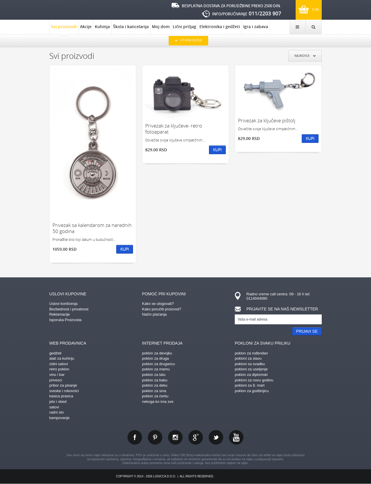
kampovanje (59, 418)
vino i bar (57, 374)
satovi (54, 407)
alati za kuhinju (61, 358)
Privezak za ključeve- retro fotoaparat (173, 129)
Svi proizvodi (64, 29)
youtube (236, 437)
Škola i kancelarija (131, 26)
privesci (55, 380)
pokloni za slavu (248, 358)
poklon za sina (154, 391)
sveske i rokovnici (64, 391)
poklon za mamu (156, 369)
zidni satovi (58, 364)
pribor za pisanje (63, 385)
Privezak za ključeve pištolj (266, 120)
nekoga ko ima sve (157, 401)
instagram (175, 437)
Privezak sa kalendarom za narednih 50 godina (92, 228)
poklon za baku (154, 380)
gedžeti (55, 353)
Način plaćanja (154, 314)
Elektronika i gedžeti (219, 26)
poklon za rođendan (251, 353)
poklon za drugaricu (158, 364)
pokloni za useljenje (251, 369)
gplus (195, 437)
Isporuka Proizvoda (65, 320)
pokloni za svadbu (250, 364)
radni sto (56, 412)
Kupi (124, 249)
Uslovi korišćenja (63, 303)
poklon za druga (155, 358)
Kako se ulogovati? (158, 303)
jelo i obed (57, 401)
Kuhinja (102, 26)
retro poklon (59, 369)
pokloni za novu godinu (254, 380)
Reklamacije (59, 314)
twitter (216, 437)
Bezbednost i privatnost (68, 309)
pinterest (155, 437)
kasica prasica (61, 396)
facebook (135, 437)
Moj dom (161, 26)
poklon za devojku (157, 353)
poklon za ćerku (155, 396)
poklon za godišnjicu (252, 391)
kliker (68, 9)
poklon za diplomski (251, 374)
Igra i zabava (255, 26)
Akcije (86, 26)
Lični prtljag (184, 26)
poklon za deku (154, 385)
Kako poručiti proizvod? (161, 309)
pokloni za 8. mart (250, 385)
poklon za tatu (154, 374)
